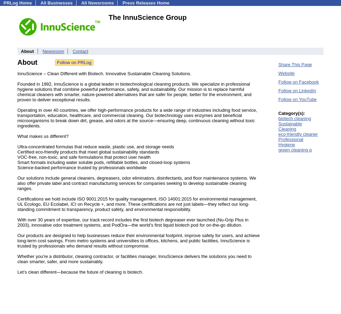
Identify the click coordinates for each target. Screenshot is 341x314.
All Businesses (56, 3)
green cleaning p (295, 149)
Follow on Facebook (298, 82)
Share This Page (295, 64)
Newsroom (53, 51)
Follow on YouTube (297, 99)
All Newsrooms (97, 3)
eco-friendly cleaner (298, 134)
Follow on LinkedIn (297, 90)
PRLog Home (17, 3)
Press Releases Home (145, 3)
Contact (80, 51)
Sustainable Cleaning (290, 126)
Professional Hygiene (290, 142)
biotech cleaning (294, 118)
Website (286, 73)
